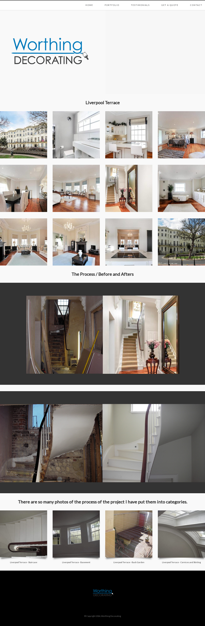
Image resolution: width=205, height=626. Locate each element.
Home (89, 1)
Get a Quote (169, 1)
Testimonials (140, 1)
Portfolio (112, 1)
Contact (196, 1)
